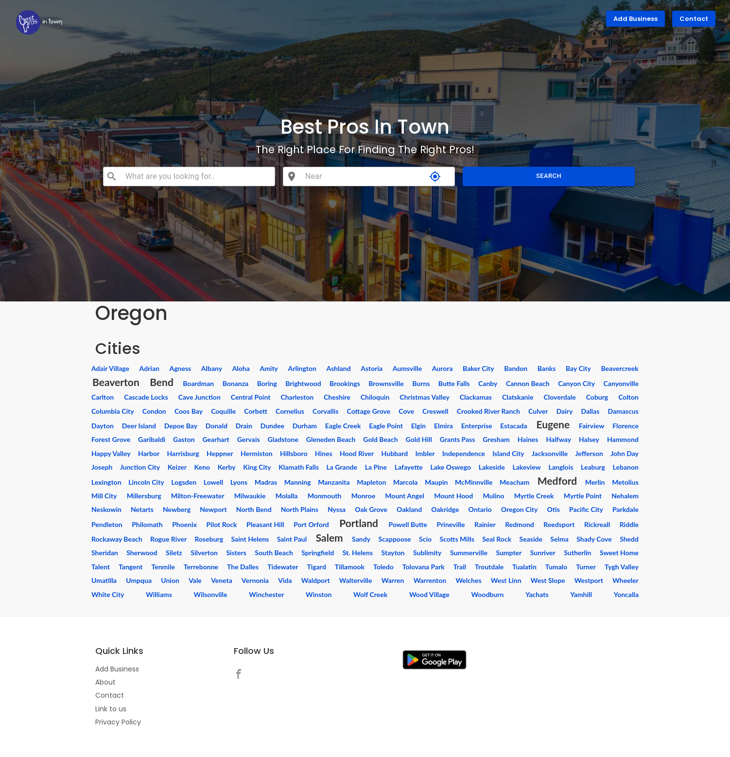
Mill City (104, 496)
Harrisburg (183, 453)
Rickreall (597, 524)
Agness (180, 368)
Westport (588, 580)
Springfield (317, 552)
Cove (406, 411)
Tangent (131, 567)
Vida (285, 580)
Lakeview (526, 467)
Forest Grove (110, 439)
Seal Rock (496, 539)
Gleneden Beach (331, 439)
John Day (624, 453)
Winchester (266, 594)
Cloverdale (560, 397)
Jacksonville (550, 453)
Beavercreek (619, 368)
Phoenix (184, 524)
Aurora (442, 368)
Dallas (590, 411)
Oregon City (519, 509)
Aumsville (407, 368)
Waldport (315, 580)
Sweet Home (619, 552)
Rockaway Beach (116, 539)
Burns (421, 383)
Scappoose (394, 539)
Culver (538, 411)
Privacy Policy (118, 722)
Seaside (531, 539)
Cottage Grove (369, 411)
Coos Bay (188, 411)
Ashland (338, 368)
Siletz (174, 552)
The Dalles (243, 567)
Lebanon (626, 467)
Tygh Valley (622, 567)
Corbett (255, 411)
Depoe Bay (180, 426)
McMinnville (473, 482)
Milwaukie (250, 496)
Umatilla (104, 580)
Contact (693, 18)
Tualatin (524, 567)
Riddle (629, 524)
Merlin (595, 482)
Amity (269, 368)
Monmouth (325, 496)
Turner (586, 567)
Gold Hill (419, 439)
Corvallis (325, 411)
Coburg (597, 397)
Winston (318, 594)
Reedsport (558, 524)
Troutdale (489, 567)
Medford (557, 481)
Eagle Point (386, 426)
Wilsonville (210, 594)
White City (107, 594)
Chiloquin (375, 397)
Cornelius (290, 411)
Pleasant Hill (265, 524)
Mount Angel (404, 496)
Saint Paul (292, 539)
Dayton (102, 426)
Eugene (553, 424)
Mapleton (371, 482)
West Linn (506, 580)
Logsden (183, 482)
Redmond (519, 524)
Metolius (625, 482)
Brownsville (386, 383)
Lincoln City (146, 482)
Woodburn (487, 594)
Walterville (355, 580)
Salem (329, 537)
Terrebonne (201, 567)
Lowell (213, 482)
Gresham (496, 439)
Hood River (357, 453)
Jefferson (589, 453)
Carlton (102, 397)
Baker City (478, 368)
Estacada (513, 426)
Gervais (248, 439)
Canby (487, 383)
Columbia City (112, 411)
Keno (202, 467)
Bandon (515, 368)
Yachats (537, 594)
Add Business (635, 18)
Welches (468, 580)
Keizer (177, 467)
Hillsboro (293, 453)
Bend (162, 382)
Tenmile (163, 567)
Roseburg (209, 539)
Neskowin (106, 509)
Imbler (425, 453)
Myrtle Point (583, 496)
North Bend (254, 509)
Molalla (287, 496)
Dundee (272, 426)
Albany (211, 368)
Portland (358, 523)
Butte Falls (454, 383)
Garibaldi (151, 439)
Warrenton (430, 580)
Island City (508, 453)
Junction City (140, 467)
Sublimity (427, 552)
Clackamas (476, 397)
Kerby (227, 467)
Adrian (149, 368)
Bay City (578, 368)
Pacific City (586, 509)
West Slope (548, 580)
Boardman (198, 383)
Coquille (223, 411)
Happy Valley (111, 453)
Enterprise (476, 426)
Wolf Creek (370, 594)
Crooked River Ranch (488, 411)
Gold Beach (380, 439)
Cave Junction (199, 397)
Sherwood (141, 552)
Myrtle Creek (534, 496)
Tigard (316, 567)
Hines (323, 453)
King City (257, 467)
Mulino (493, 496)
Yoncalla (626, 594)
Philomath (147, 524)
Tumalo (556, 567)
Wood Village (429, 594)
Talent (100, 567)
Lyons (238, 482)
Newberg (177, 509)
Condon (154, 411)
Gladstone (283, 439)
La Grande (342, 467)
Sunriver (543, 552)
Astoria (371, 368)
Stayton (393, 552)
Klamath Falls (298, 467)
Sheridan (104, 552)
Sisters (236, 552)
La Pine (376, 467)
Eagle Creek (343, 426)
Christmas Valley (425, 397)
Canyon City (576, 383)
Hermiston (257, 453)
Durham (305, 426)
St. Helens (358, 552)
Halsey (589, 439)
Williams (159, 594)
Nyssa (337, 509)
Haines (528, 439)
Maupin (436, 482)
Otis (553, 509)
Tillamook (350, 567)
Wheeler (625, 580)
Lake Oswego (450, 467)
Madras (266, 482)
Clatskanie (518, 397)
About (105, 682)
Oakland (409, 509)
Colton (628, 397)
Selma (559, 539)
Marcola (405, 482)
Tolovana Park (423, 567)
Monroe (363, 496)
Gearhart (216, 439)
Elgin (418, 426)
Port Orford (311, 524)
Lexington (106, 482)
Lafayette (409, 467)
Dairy (564, 411)
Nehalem (625, 496)
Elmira (443, 426)
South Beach (274, 552)
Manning (297, 482)
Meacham (514, 482)
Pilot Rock (222, 524)
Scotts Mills (456, 539)
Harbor (148, 453)
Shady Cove (594, 539)
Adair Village (110, 368)
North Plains (299, 509)
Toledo (383, 567)
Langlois (560, 467)
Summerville (468, 552)
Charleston (296, 397)
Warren (393, 580)
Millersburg (144, 496)
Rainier (485, 524)
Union (170, 580)
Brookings (345, 383)
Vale (195, 580)
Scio (425, 539)
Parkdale (625, 509)
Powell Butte (408, 524)
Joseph (101, 467)
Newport (213, 509)
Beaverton (115, 382)
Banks (547, 368)
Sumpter (508, 552)
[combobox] (196, 176)
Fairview (591, 426)
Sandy (361, 539)
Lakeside (492, 467)
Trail (459, 567)
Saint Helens (250, 539)
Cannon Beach (528, 383)
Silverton (204, 552)
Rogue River (168, 539)
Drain (244, 426)
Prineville (451, 524)
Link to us (110, 709)
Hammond (623, 439)
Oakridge (445, 509)
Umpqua (139, 580)
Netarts (142, 509)
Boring (267, 383)
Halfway (558, 439)
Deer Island (139, 426)
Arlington (302, 368)
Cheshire (337, 397)
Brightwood (303, 383)
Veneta (221, 580)
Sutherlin (577, 552)
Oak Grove (371, 509)
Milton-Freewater (198, 496)
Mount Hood (453, 496)
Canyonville (621, 383)
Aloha (241, 368)
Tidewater (282, 567)
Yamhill (581, 594)
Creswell (435, 411)
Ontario (480, 509)
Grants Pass (457, 439)
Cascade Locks (146, 397)
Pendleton (106, 524)
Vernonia (255, 580)
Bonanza (236, 383)
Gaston (184, 439)
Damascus (623, 411)
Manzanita (333, 482)
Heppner (220, 453)
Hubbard (395, 453)
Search (549, 176)
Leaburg (593, 467)
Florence (625, 426)
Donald (216, 426)
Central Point (251, 397)
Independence (463, 453)
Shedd (629, 539)
